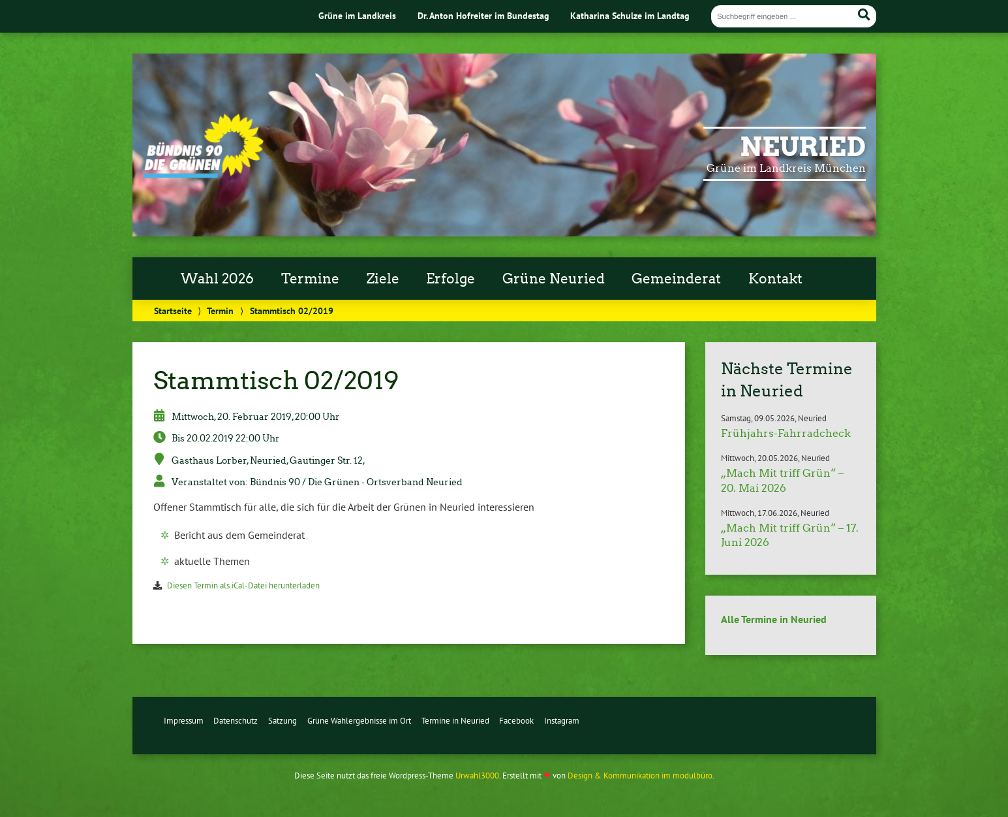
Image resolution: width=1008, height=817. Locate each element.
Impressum (184, 720)
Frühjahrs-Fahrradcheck (786, 433)
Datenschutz (235, 720)
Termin (220, 310)
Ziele (383, 278)
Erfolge (450, 278)
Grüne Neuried (553, 278)
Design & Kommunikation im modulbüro (640, 775)
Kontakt (775, 278)
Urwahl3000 (477, 775)
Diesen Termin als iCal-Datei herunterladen (243, 585)
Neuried (803, 147)
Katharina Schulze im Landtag (630, 15)
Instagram (561, 720)
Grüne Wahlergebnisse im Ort (359, 720)
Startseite (173, 310)
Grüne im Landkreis (357, 15)
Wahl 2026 (217, 278)
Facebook (516, 720)
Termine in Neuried (455, 720)
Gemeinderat (676, 278)
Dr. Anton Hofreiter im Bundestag (483, 15)
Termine (310, 278)
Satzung (282, 720)
